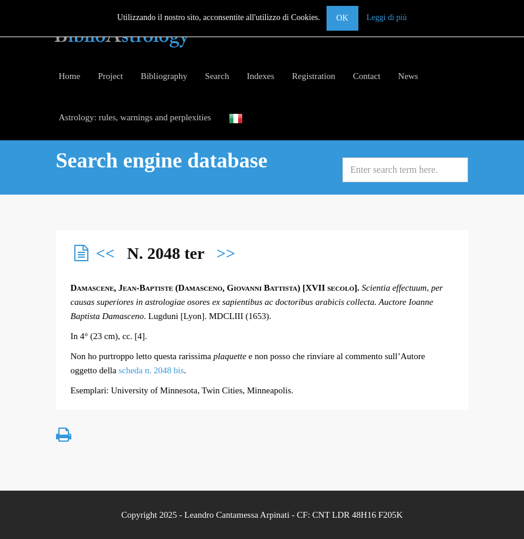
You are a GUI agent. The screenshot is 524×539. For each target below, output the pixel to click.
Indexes (261, 76)
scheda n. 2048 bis (151, 370)
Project (110, 76)
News (408, 76)
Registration (313, 76)
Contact (367, 76)
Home (70, 76)
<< (105, 253)
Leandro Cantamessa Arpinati (236, 515)
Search (217, 76)
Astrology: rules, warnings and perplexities (135, 117)
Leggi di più (387, 17)
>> (225, 253)
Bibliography (164, 76)
